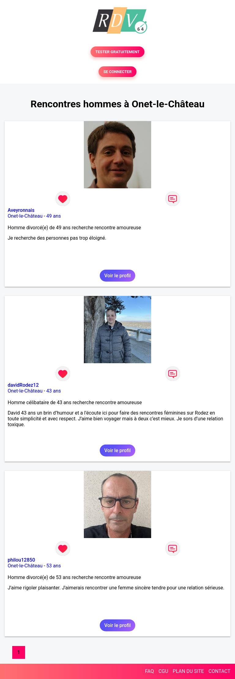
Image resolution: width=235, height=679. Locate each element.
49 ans (53, 216)
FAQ (149, 671)
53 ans (53, 566)
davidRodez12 (23, 385)
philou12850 (21, 560)
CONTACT (219, 671)
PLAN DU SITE (188, 671)
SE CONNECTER (117, 71)
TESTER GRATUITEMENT (117, 52)
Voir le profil (117, 276)
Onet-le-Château (25, 216)
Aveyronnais (21, 210)
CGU (163, 671)
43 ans (53, 391)
